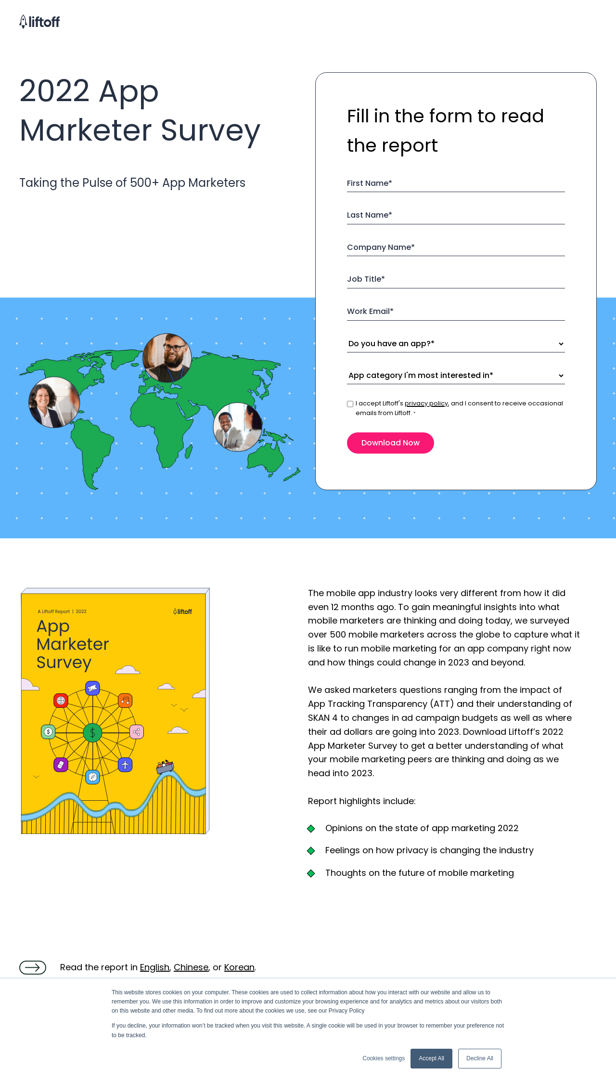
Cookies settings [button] (383, 1058)
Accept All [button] (431, 1058)
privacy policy (426, 403)
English (154, 967)
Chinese (191, 967)
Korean (239, 967)
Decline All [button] (479, 1058)
